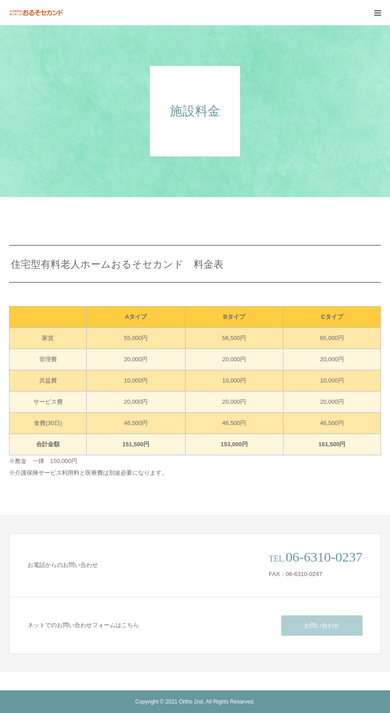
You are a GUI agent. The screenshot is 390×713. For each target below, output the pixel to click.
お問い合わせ (321, 625)
